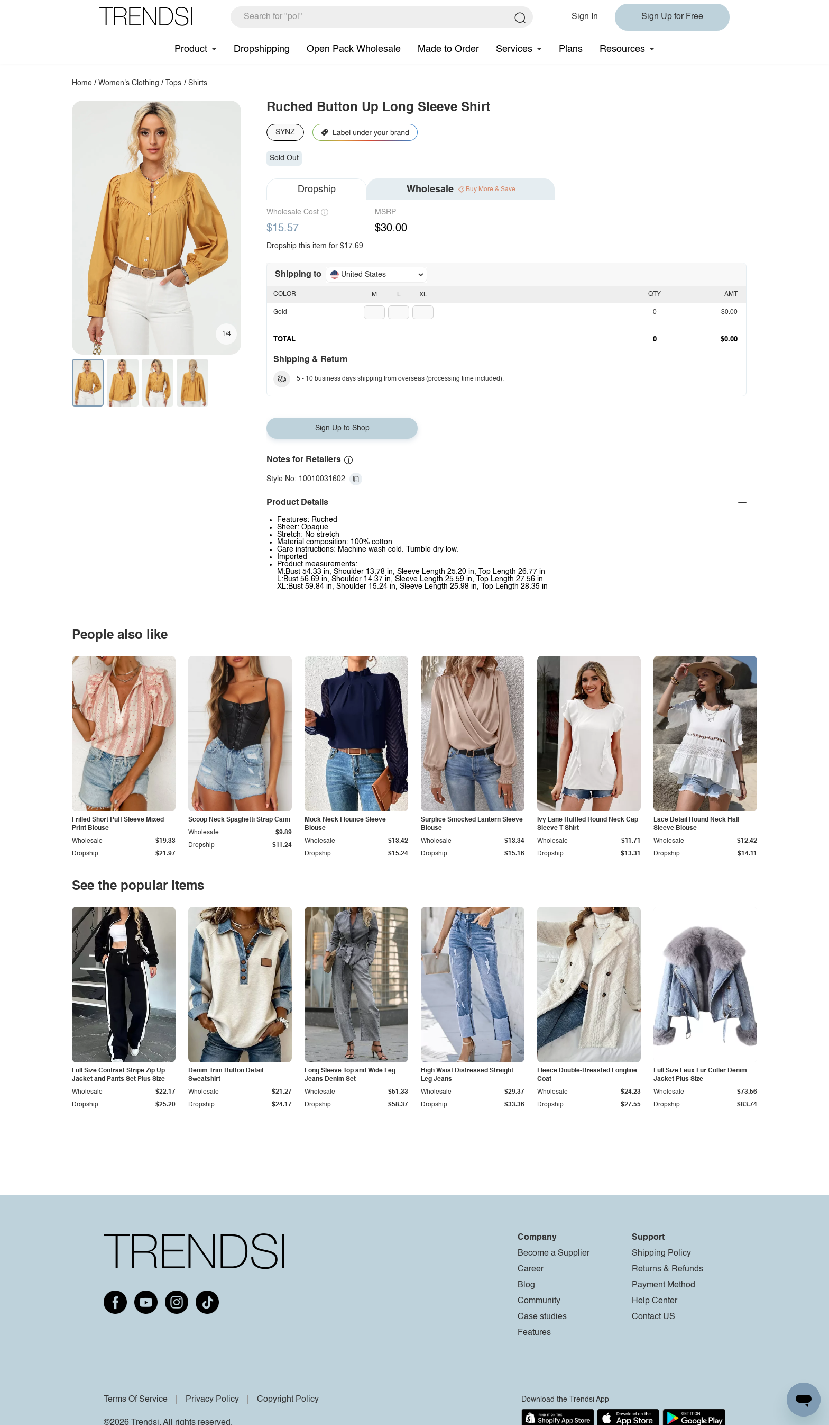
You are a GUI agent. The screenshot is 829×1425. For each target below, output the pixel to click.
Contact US (653, 1317)
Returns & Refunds (667, 1269)
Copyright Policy (288, 1399)
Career (531, 1269)
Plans (571, 49)
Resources (622, 49)
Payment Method (663, 1285)
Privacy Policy (212, 1399)
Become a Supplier (553, 1253)
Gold (280, 312)
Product (190, 49)
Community (539, 1301)
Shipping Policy (661, 1253)
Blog (526, 1285)
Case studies (542, 1317)
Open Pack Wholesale (354, 49)
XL (423, 295)
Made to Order (448, 49)
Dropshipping (262, 49)
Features (534, 1333)
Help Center (654, 1301)
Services (514, 49)
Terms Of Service (136, 1399)
